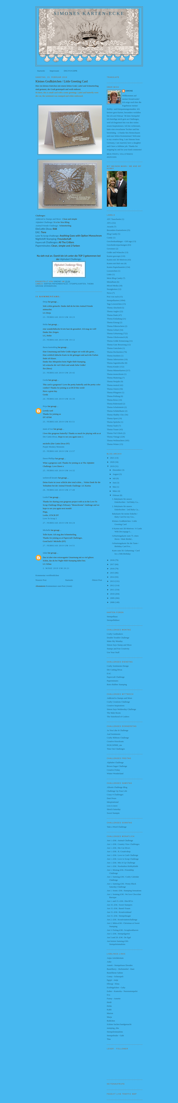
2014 (112, 577)
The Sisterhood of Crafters (118, 716)
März (115, 491)
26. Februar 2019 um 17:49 (59, 490)
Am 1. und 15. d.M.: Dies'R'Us (120, 901)
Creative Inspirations (116, 705)
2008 (112, 602)
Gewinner (111, 248)
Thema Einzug (113, 322)
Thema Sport (112, 418)
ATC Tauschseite (114, 219)
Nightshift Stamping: (46, 238)
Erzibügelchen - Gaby (116, 987)
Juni (115, 482)
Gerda (45, 380)
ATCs (109, 223)
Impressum (54, 71)
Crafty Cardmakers (115, 634)
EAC (38, 232)
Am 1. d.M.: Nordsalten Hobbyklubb (122, 866)
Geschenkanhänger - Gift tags (119, 241)
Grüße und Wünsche (115, 252)
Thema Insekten (113, 355)
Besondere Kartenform (116, 230)
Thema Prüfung (113, 396)
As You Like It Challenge (117, 730)
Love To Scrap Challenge (47, 235)
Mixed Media (112, 285)
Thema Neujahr (113, 381)
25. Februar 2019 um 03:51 (59, 421)
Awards (110, 226)
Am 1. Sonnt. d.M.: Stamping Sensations (124, 890)
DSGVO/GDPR (70, 71)
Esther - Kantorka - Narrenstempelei (122, 991)
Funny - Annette (114, 998)
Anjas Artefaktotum (115, 958)
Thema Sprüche (113, 422)
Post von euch (113, 296)
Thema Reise (112, 400)
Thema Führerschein (115, 326)
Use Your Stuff (113, 652)
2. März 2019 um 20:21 (56, 568)
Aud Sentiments (113, 734)
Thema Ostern (113, 389)
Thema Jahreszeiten (115, 359)
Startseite (41, 71)
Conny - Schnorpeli (115, 976)
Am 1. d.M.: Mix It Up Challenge (121, 862)
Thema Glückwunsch (116, 337)
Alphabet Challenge (44, 222)
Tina (109, 1039)
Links (109, 274)
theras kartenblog (50, 347)
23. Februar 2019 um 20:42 (59, 372)
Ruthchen (111, 1021)
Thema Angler (113, 311)
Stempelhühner (113, 620)
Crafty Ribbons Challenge (118, 737)
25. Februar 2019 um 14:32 (59, 470)
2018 (112, 560)
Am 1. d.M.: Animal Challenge (120, 840)
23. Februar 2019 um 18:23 (59, 317)
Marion (110, 1013)
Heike (45, 324)
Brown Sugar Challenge (117, 766)
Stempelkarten (77, 284)
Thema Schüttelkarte (115, 411)
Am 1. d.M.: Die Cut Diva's (118, 848)
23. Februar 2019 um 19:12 (59, 340)
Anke (109, 961)
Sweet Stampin (113, 813)
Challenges (46, 242)
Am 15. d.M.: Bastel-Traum (118, 908)
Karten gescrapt (113, 256)
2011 (112, 589)
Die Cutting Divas (114, 669)
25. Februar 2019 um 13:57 (59, 451)
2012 (112, 585)
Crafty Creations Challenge (118, 702)
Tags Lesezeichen (114, 304)
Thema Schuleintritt (115, 407)
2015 (112, 573)
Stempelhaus (112, 616)
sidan (45, 553)
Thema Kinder (113, 366)
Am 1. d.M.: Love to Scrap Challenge (123, 859)
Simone (129, 91)
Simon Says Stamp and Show (119, 645)
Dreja (45, 301)
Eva (108, 995)
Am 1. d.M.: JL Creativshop (119, 851)
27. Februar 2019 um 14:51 (59, 545)
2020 (112, 462)
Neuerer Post (41, 580)
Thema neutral (113, 385)
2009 (112, 598)
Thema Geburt (113, 330)
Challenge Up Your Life (117, 791)
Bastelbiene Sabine (115, 973)
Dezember (117, 470)
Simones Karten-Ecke (89, 13)
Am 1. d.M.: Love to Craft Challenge (122, 855)
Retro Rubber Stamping (117, 684)
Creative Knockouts (115, 741)
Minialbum (111, 282)
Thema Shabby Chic (115, 414)
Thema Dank (112, 315)
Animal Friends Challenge (47, 225)
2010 (112, 594)
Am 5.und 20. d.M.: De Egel (119, 937)
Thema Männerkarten (116, 370)
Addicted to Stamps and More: (48, 219)
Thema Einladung (114, 318)
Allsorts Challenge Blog (117, 787)
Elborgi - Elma (113, 984)
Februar (116, 495)
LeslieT (46, 497)
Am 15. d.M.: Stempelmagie (119, 916)
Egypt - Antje (112, 980)
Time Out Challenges (116, 749)
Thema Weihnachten (115, 440)
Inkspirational (113, 802)
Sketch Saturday (114, 809)
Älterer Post (97, 580)
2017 (112, 564)
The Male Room (114, 713)
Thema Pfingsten (114, 392)
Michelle (46, 530)
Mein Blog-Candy (114, 278)
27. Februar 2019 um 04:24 (59, 523)
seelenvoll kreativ (50, 478)
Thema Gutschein (114, 348)
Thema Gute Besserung (117, 344)
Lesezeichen (112, 271)
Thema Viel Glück (114, 433)
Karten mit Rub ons (115, 263)
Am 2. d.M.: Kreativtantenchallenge (122, 919)
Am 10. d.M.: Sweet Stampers (119, 905)
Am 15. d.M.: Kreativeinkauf (119, 912)
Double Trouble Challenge (118, 637)
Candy (109, 237)
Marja (109, 1017)
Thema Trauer (113, 429)
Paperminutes (43, 245)
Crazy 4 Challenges (115, 794)
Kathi (109, 1009)
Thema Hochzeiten (115, 352)
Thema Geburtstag (114, 333)
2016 (112, 568)
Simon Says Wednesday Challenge (121, 709)
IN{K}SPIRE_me (114, 745)
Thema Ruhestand (114, 403)
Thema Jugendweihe (115, 363)
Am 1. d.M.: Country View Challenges (123, 844)
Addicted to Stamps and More (119, 698)
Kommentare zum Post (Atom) (59, 586)
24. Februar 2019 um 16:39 (59, 399)
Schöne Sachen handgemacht (119, 1024)
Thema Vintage (113, 436)
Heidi (109, 1002)
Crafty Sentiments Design (118, 666)
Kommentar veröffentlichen (47, 575)
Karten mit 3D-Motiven (117, 259)
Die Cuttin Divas (50, 436)
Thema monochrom (115, 374)
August (116, 474)
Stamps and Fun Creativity (118, 648)
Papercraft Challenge (116, 677)
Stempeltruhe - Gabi (115, 1035)
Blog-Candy (112, 234)
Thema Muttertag (114, 377)
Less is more (112, 806)
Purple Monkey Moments (53, 447)
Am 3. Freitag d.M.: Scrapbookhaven (122, 930)
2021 (112, 458)
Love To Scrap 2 (50, 518)
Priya (45, 406)
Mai (115, 487)
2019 (112, 466)
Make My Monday (115, 641)
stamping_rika (113, 1028)
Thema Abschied (114, 307)
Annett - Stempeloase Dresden (119, 965)
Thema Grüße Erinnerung (118, 341)
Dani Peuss (111, 798)
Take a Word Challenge (117, 827)
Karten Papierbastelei (56, 284)
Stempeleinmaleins (115, 1032)
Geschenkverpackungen (117, 245)
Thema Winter (113, 444)
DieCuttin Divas (44, 228)
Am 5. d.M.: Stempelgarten (118, 933)
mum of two (48, 429)
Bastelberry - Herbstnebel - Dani (120, 969)
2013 (112, 581)
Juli (114, 478)
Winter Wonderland (115, 773)
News (109, 293)
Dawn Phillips (49, 458)
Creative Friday (113, 770)
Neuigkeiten (112, 289)
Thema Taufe (112, 425)
